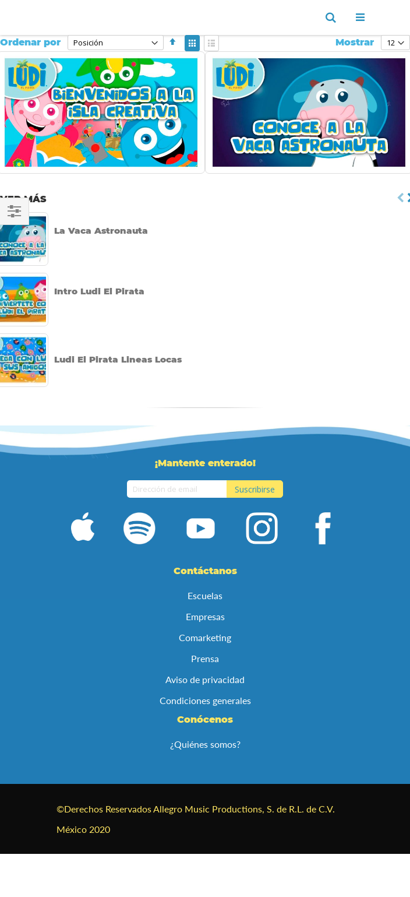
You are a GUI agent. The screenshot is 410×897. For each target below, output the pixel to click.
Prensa (205, 658)
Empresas (205, 616)
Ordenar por (30, 42)
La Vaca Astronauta (101, 230)
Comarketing (205, 637)
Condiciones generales (205, 700)
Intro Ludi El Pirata (99, 291)
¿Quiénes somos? (205, 744)
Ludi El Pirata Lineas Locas (118, 359)
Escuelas (205, 595)
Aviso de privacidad (205, 679)
